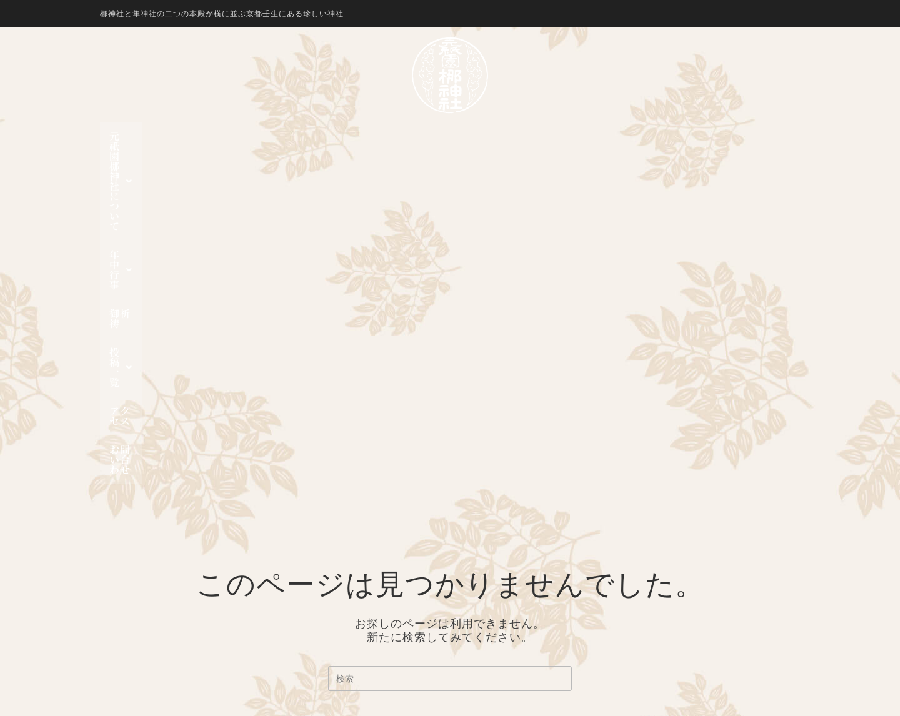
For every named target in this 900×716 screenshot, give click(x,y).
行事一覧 (504, 618)
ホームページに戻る (450, 439)
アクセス (578, 136)
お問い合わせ (650, 136)
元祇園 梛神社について (279, 136)
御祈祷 (448, 136)
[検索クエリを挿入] (450, 376)
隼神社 (499, 548)
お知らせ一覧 (514, 633)
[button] (279, 136)
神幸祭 (499, 576)
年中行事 (386, 136)
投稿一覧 (510, 136)
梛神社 (499, 534)
